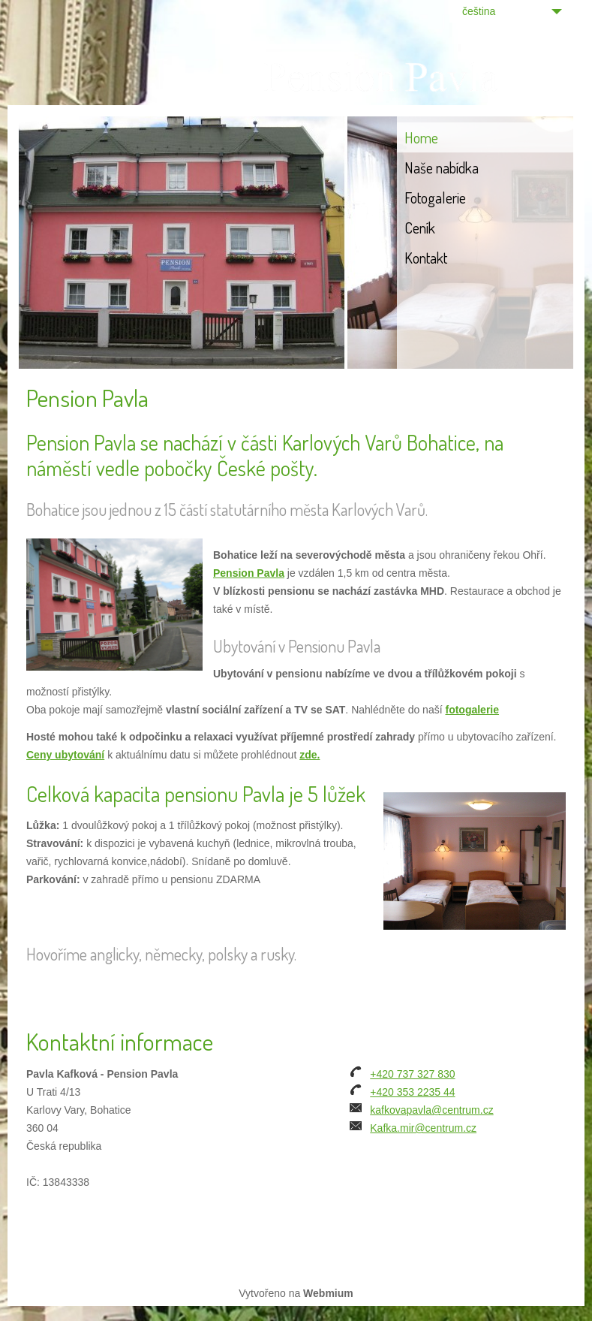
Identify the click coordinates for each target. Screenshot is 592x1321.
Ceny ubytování (65, 755)
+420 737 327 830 (412, 1074)
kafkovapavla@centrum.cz (431, 1110)
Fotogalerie (435, 197)
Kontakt (425, 257)
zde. (309, 755)
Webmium (328, 1293)
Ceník (419, 227)
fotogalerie (472, 710)
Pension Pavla (248, 573)
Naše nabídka (441, 167)
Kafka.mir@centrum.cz (423, 1128)
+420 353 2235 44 (412, 1092)
